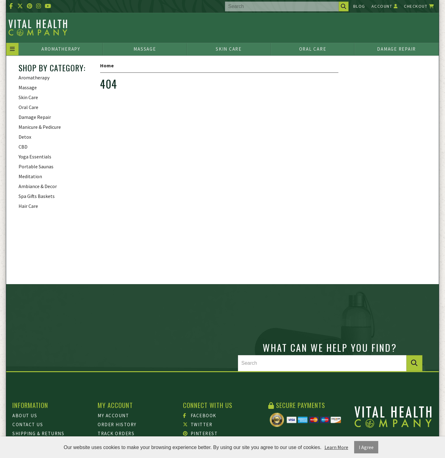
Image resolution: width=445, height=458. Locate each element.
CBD (23, 147)
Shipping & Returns (38, 433)
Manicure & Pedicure (40, 127)
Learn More (336, 447)
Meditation (30, 176)
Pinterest (200, 433)
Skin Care (229, 49)
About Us (24, 415)
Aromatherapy (60, 49)
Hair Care (28, 206)
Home (107, 65)
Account (384, 6)
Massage (145, 49)
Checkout (419, 6)
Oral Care (312, 49)
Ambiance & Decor (38, 186)
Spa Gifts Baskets (37, 196)
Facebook (199, 415)
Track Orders (116, 433)
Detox (25, 137)
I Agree (366, 447)
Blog (359, 6)
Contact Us (27, 424)
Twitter (197, 424)
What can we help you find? (330, 347)
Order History (117, 424)
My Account (113, 415)
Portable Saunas (36, 166)
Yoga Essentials (35, 156)
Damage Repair (396, 49)
